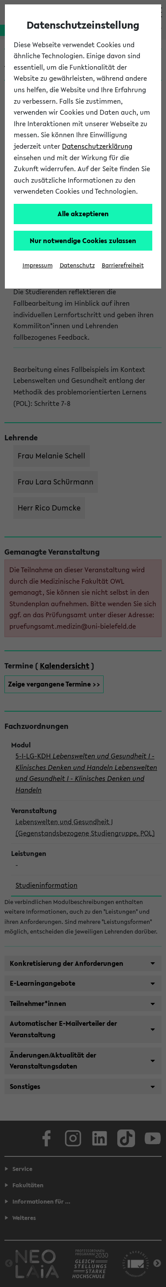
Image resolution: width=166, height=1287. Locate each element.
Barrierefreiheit (123, 265)
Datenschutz (77, 265)
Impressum (38, 265)
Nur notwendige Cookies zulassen (83, 240)
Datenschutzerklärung (97, 146)
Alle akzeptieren (83, 213)
